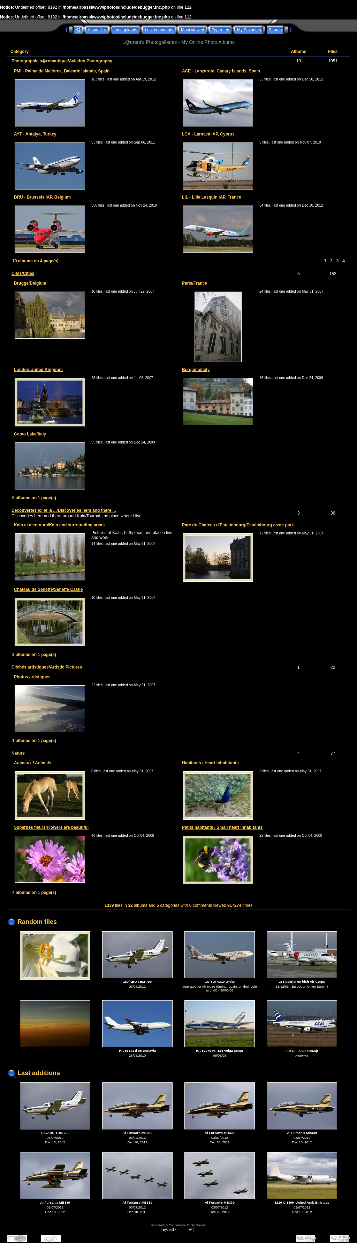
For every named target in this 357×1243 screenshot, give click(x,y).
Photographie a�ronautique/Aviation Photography (62, 61)
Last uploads (125, 30)
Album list (97, 30)
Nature (18, 753)
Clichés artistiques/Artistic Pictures (47, 667)
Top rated (220, 30)
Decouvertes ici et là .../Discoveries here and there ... (64, 510)
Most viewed (192, 30)
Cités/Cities (23, 273)
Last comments (159, 30)
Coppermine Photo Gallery (187, 1225)
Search (275, 30)
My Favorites (249, 30)
